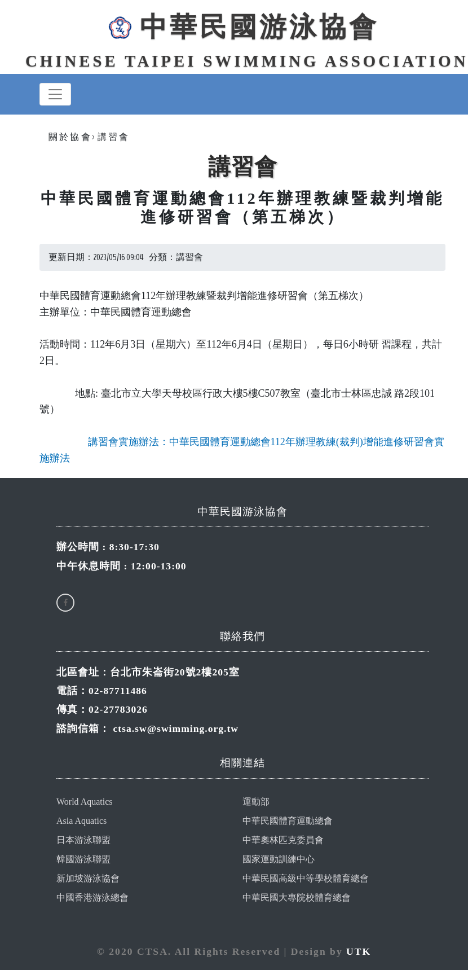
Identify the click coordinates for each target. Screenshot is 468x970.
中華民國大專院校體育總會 (296, 897)
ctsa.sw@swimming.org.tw (176, 728)
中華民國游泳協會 (242, 27)
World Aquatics (84, 801)
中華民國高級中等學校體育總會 (305, 878)
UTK (358, 951)
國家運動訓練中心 (278, 859)
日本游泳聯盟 (83, 840)
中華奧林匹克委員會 (283, 840)
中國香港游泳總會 (92, 897)
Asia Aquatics (81, 821)
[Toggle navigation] (55, 94)
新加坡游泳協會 (88, 878)
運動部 (256, 801)
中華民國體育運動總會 (287, 821)
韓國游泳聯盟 (83, 859)
